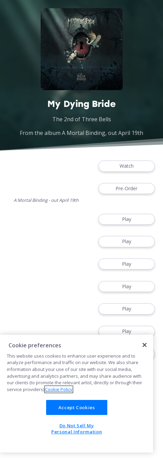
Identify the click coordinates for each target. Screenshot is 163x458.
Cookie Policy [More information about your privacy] (58, 389)
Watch (126, 166)
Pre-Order (126, 188)
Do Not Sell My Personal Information (76, 428)
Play (126, 219)
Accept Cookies (76, 407)
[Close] (144, 344)
